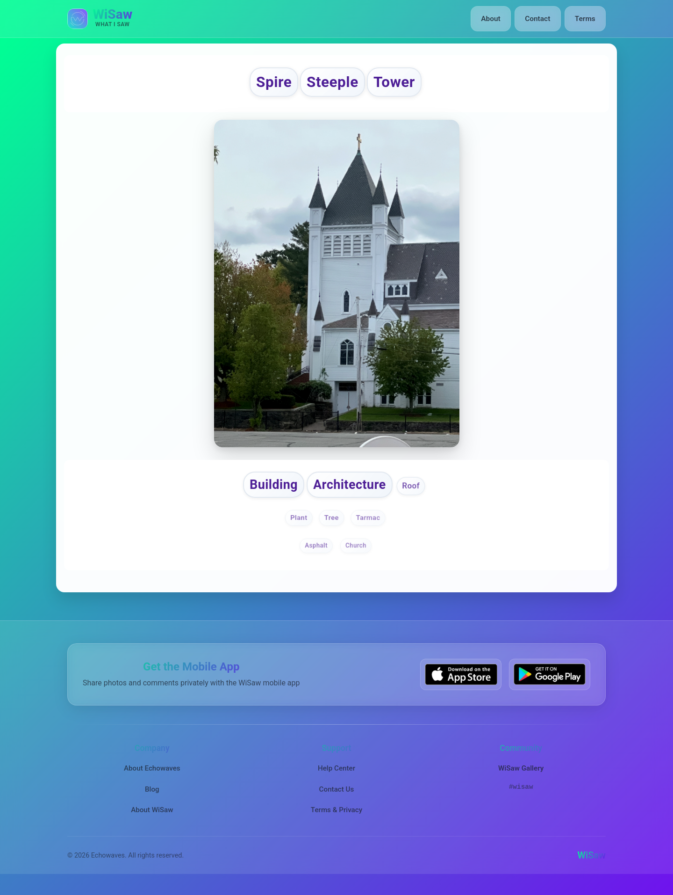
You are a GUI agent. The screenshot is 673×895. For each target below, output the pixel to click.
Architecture (352, 492)
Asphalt (315, 555)
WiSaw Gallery (521, 778)
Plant (295, 527)
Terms (586, 19)
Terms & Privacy (336, 819)
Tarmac (370, 527)
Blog (152, 798)
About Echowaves (152, 778)
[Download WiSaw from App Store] (460, 683)
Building (265, 492)
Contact (539, 19)
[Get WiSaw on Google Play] (549, 683)
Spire (261, 84)
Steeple (331, 84)
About (494, 19)
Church (356, 555)
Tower (405, 84)
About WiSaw (152, 819)
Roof (422, 493)
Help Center (336, 778)
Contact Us (336, 798)
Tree (330, 527)
